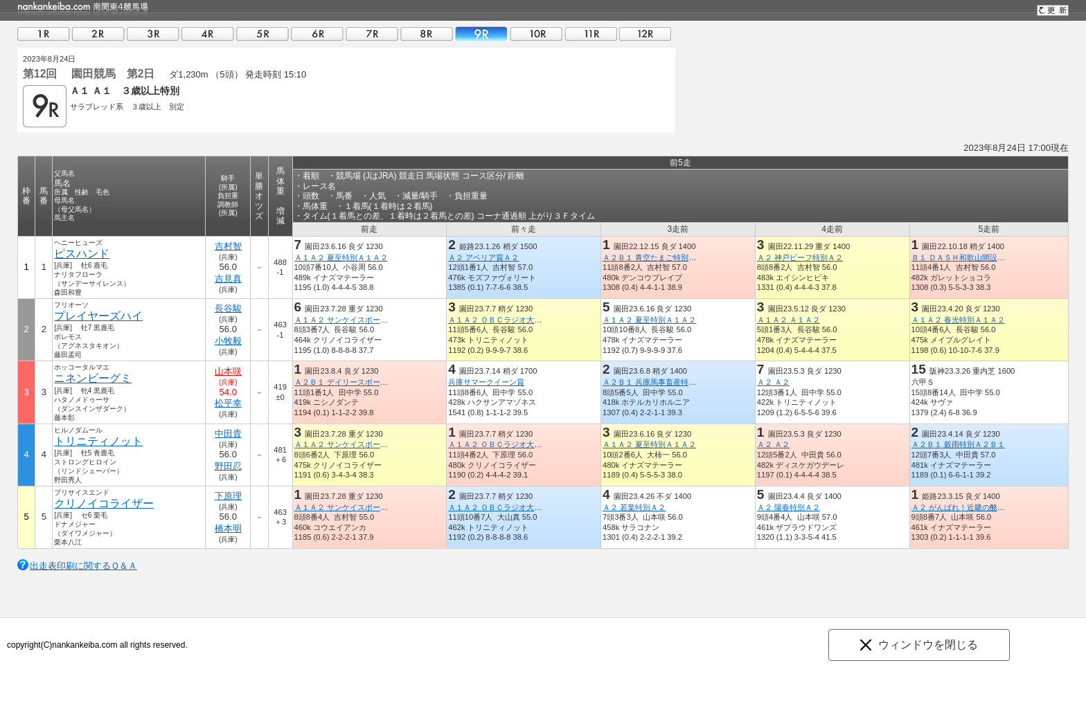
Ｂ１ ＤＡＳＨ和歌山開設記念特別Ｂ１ (977, 257)
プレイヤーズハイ (98, 316)
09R (481, 33)
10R (536, 33)
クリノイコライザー (104, 503)
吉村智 (228, 246)
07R (372, 33)
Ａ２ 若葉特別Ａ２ (634, 507)
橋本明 (228, 528)
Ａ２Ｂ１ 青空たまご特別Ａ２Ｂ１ (661, 257)
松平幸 (228, 403)
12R (645, 33)
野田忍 (228, 466)
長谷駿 (228, 308)
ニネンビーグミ (93, 378)
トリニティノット (98, 441)
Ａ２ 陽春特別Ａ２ (788, 507)
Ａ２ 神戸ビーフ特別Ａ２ (800, 257)
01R (43, 33)
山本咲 (228, 371)
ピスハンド (81, 254)
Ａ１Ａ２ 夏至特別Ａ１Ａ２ (341, 257)
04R (207, 33)
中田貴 (228, 433)
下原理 (228, 496)
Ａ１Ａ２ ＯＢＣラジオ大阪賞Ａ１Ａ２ (514, 320)
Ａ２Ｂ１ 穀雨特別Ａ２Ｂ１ (958, 444)
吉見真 (228, 278)
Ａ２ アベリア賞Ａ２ (483, 257)
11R (590, 33)
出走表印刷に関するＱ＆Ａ (83, 566)
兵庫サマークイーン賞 (486, 382)
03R (153, 33)
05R (262, 33)
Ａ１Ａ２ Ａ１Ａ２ (788, 320)
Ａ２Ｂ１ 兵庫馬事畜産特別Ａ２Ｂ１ (665, 382)
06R (317, 33)
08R (426, 33)
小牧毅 (228, 341)
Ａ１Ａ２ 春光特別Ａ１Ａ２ (958, 320)
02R (98, 33)
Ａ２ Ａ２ (773, 382)
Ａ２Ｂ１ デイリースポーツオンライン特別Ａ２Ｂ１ (383, 382)
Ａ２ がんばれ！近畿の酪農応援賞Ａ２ (977, 507)
